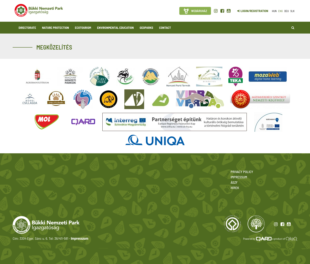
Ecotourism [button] (83, 27)
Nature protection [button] (55, 27)
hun (274, 11)
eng (280, 11)
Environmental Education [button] (115, 27)
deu (286, 11)
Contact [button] (165, 27)
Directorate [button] (27, 27)
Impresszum (79, 238)
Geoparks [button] (146, 27)
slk (292, 11)
